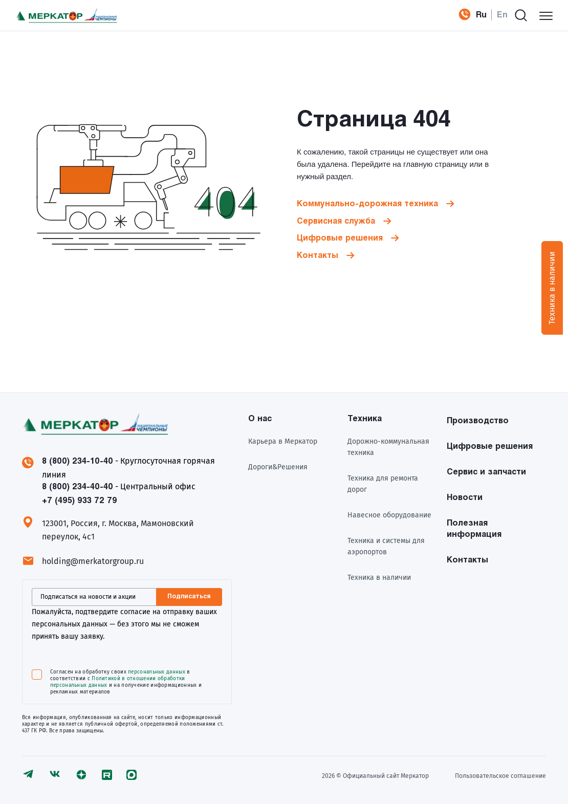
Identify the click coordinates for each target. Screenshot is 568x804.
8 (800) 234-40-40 (77, 487)
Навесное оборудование (389, 515)
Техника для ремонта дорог (382, 484)
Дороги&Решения (278, 467)
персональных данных (156, 672)
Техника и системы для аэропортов (386, 546)
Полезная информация (474, 528)
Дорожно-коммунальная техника (388, 447)
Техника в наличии (379, 577)
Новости (465, 498)
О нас (260, 419)
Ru (481, 15)
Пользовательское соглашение (500, 775)
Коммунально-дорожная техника (367, 204)
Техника (364, 419)
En (502, 15)
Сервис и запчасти (486, 472)
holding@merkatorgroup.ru (93, 561)
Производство (478, 421)
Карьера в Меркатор (282, 441)
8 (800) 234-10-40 (77, 461)
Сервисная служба (336, 221)
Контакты (317, 255)
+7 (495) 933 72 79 (461, 15)
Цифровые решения (340, 238)
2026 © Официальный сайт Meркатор (375, 775)
